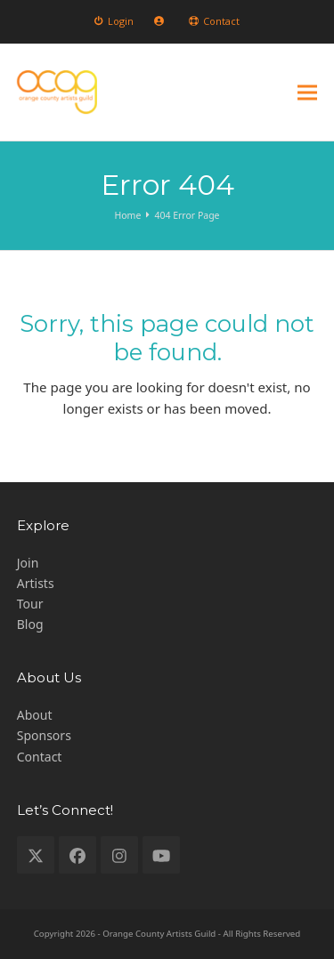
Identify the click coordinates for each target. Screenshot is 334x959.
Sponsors (44, 735)
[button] (307, 92)
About (35, 714)
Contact (39, 756)
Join (28, 562)
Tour (30, 603)
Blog (30, 624)
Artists (35, 583)
